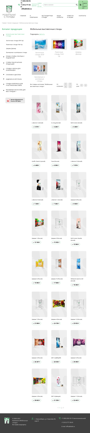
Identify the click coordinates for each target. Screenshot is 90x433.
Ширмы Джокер (11, 48)
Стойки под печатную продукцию (14, 63)
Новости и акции (70, 16)
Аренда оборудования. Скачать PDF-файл (17, 100)
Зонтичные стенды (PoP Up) (15, 40)
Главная (23, 16)
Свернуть (42, 34)
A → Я (65, 85)
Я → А (70, 85)
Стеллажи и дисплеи (13, 74)
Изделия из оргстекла (14, 79)
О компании (34, 16)
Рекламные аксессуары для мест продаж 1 (15, 90)
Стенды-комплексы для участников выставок (14, 84)
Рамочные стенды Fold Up (14, 44)
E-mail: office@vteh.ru (68, 426)
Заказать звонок (34, 4)
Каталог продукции (13, 23)
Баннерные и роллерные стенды (16, 52)
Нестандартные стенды (47, 16)
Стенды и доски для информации (13, 69)
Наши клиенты (60, 16)
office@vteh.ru (26, 9)
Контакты (82, 16)
